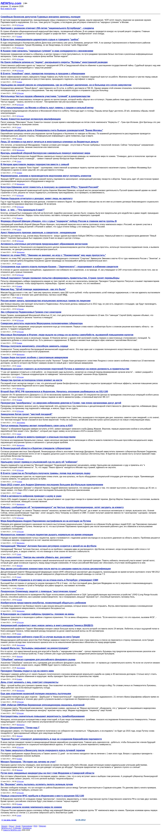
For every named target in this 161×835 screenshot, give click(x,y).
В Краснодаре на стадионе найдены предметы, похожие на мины (37, 614)
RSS (35, 826)
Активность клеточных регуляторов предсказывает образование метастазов (44, 244)
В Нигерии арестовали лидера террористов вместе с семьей (35, 164)
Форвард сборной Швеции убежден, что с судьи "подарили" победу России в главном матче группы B (59, 221)
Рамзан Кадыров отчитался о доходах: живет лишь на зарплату (37, 198)
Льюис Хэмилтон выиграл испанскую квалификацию (31, 119)
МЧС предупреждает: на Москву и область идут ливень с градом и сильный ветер (47, 107)
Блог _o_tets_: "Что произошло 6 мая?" (23, 210)
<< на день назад (8, 820)
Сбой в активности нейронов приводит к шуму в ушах (31, 496)
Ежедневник (27, 826)
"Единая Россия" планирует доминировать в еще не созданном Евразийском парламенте (51, 739)
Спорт (19, 127)
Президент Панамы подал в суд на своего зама (27, 671)
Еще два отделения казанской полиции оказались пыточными (36, 693)
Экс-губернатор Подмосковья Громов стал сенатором (31, 312)
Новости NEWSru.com (12, 830)
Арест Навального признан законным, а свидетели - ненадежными (38, 232)
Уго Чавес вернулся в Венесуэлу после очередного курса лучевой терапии (43, 750)
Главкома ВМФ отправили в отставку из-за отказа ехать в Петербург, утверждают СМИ (49, 580)
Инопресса (27, 828)
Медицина (21, 150)
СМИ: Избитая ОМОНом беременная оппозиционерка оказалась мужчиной (42, 705)
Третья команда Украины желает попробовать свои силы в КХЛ (37, 425)
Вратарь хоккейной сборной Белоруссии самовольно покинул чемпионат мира (45, 153)
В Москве (17, 828)
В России (20, 25)
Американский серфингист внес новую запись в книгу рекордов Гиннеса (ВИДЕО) (47, 625)
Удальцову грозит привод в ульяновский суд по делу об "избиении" (39, 462)
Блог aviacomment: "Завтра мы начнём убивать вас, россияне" (36, 557)
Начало (4, 826)
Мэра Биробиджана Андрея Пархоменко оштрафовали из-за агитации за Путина (46, 521)
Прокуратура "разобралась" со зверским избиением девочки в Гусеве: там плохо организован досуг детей (61, 403)
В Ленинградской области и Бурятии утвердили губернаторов (36, 448)
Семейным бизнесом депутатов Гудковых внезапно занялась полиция (40, 17)
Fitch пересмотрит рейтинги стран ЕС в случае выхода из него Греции (40, 637)
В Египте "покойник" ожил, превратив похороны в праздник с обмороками (43, 73)
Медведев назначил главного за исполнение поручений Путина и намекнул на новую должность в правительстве (65, 369)
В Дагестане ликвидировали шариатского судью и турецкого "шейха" (40, 39)
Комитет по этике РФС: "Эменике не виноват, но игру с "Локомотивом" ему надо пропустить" (53, 255)
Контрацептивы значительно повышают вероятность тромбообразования (43, 716)
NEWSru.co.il (6, 828)
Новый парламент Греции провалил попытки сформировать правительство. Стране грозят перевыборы (60, 278)
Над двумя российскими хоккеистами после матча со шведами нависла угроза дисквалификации (56, 568)
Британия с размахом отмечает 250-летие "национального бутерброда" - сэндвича (47, 28)
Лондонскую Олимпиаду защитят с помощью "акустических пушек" (39, 591)
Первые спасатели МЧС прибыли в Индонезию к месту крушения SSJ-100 (42, 795)
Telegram (42, 826)
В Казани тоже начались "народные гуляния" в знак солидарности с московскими (47, 51)
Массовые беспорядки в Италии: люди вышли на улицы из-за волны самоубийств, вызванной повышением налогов (67, 334)
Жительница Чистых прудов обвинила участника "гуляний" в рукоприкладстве (45, 96)
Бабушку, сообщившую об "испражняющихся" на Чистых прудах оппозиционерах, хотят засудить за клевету (62, 507)
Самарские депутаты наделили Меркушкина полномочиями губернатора (42, 323)
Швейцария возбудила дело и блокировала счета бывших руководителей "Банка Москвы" (52, 130)
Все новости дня (8, 9)
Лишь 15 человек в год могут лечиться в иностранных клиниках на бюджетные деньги (49, 141)
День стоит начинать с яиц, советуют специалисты (29, 682)
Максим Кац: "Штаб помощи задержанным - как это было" (33, 289)
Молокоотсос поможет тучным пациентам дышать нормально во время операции (47, 534)
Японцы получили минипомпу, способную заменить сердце (34, 346)
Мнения (20, 218)
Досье (11, 826)
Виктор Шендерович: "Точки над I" (20, 727)
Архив (18, 826)
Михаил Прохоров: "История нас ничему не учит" (28, 761)
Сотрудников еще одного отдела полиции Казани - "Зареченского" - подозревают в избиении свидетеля (59, 266)
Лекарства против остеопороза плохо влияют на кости (31, 380)
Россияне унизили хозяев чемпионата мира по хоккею (31, 807)
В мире (19, 36)
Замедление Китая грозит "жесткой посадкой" (26, 414)
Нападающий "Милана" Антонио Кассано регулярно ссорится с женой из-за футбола (48, 546)
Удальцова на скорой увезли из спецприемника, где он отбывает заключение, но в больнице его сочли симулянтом (66, 85)
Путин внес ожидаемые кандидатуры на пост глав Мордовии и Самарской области (47, 773)
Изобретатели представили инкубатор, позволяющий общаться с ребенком (43, 602)
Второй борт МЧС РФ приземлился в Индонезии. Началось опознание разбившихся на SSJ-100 (54, 391)
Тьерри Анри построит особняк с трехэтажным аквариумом (34, 357)
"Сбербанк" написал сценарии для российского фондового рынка (38, 659)
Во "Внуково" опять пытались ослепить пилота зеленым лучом (37, 784)
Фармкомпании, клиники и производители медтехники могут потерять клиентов (46, 175)
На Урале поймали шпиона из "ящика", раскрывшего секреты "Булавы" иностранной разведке (54, 62)
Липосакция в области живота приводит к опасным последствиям (38, 437)
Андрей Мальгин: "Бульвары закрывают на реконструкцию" (35, 648)
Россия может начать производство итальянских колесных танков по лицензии (45, 300)
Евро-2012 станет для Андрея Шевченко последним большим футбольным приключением (52, 484)
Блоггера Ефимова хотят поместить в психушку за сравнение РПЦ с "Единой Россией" (50, 187)
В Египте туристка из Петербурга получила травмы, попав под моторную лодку (45, 473)
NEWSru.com (11, 3)
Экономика (21, 423)
